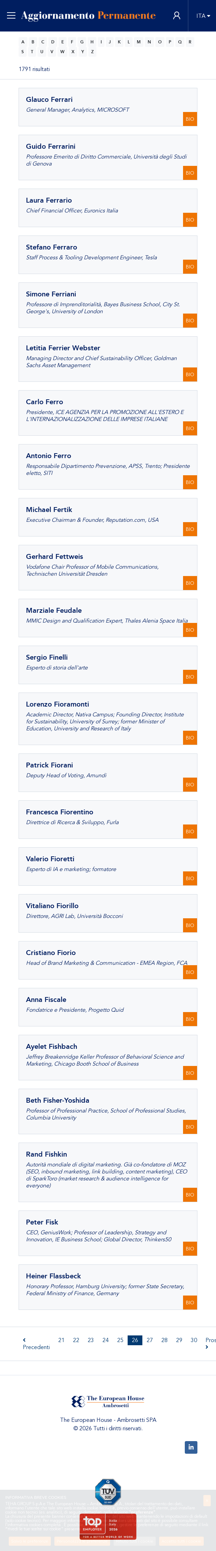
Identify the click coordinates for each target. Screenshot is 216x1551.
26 (135, 1340)
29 (179, 1340)
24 (105, 1340)
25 (120, 1340)
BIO (190, 119)
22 (76, 1340)
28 (164, 1340)
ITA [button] (200, 16)
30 (194, 1340)
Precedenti (36, 1344)
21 (61, 1340)
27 (150, 1340)
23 (91, 1340)
